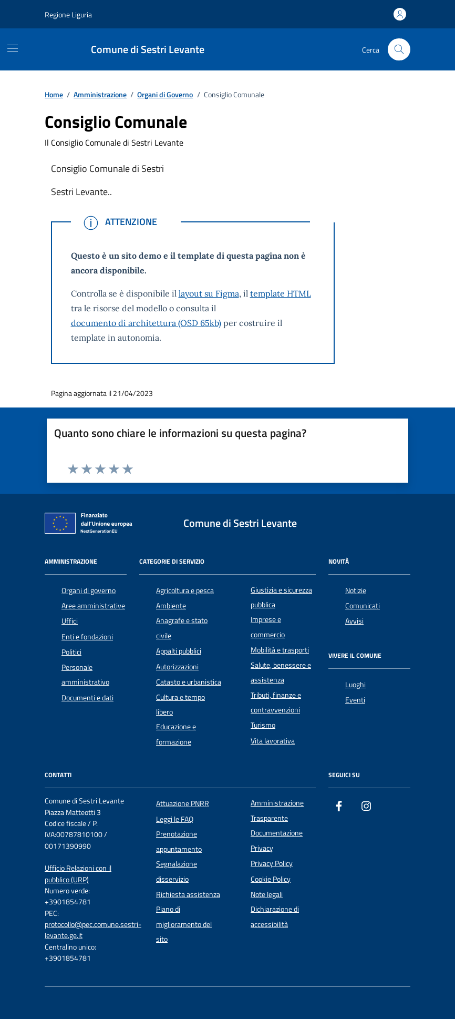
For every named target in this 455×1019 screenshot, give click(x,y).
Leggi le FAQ (174, 819)
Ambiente (171, 606)
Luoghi (355, 684)
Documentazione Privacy (277, 840)
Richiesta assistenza (188, 894)
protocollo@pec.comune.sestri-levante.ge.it (93, 930)
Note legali (267, 894)
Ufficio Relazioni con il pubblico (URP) (78, 874)
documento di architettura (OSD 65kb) (146, 323)
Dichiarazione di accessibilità (275, 916)
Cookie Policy (271, 879)
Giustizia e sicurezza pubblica (281, 597)
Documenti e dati (87, 698)
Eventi (355, 700)
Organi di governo (88, 590)
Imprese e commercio (268, 627)
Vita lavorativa (273, 741)
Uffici (69, 621)
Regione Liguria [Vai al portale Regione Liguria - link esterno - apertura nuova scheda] (68, 14)
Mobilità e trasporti (280, 650)
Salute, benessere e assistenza (281, 672)
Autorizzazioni (177, 666)
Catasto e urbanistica (188, 682)
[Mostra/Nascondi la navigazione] (12, 48)
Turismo (263, 725)
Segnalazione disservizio (176, 871)
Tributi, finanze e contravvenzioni (276, 702)
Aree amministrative (93, 606)
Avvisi (354, 621)
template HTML (280, 293)
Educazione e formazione (176, 734)
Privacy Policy (272, 863)
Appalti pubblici (178, 651)
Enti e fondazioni (87, 637)
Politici (71, 652)
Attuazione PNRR (182, 803)
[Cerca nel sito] (399, 49)
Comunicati (362, 606)
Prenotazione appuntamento (179, 841)
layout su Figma (209, 293)
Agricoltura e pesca (185, 590)
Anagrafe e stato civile (182, 628)
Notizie (355, 590)
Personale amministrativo (85, 674)
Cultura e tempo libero (180, 704)
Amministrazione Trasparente (277, 810)
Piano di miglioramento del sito (184, 924)
